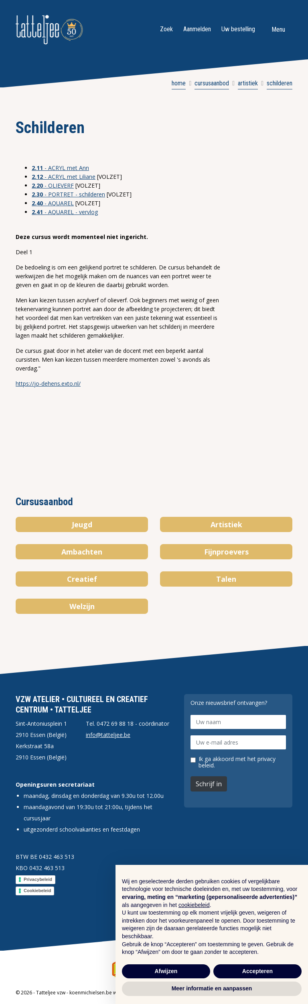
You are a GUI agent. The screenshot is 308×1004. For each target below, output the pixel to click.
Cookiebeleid (37, 890)
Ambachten (81, 552)
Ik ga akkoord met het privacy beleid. (237, 762)
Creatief (82, 579)
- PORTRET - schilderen (68, 194)
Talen (226, 579)
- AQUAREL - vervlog (65, 212)
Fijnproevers (226, 552)
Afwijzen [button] (166, 971)
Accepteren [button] (257, 971)
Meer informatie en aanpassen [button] (212, 988)
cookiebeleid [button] (194, 905)
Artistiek (226, 524)
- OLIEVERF (53, 185)
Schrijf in (209, 783)
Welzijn (82, 606)
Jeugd (82, 524)
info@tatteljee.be (108, 735)
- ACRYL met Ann (60, 168)
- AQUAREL (53, 203)
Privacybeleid (38, 879)
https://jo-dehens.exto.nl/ (48, 383)
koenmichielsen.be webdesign (103, 992)
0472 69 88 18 (115, 723)
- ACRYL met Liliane (63, 176)
